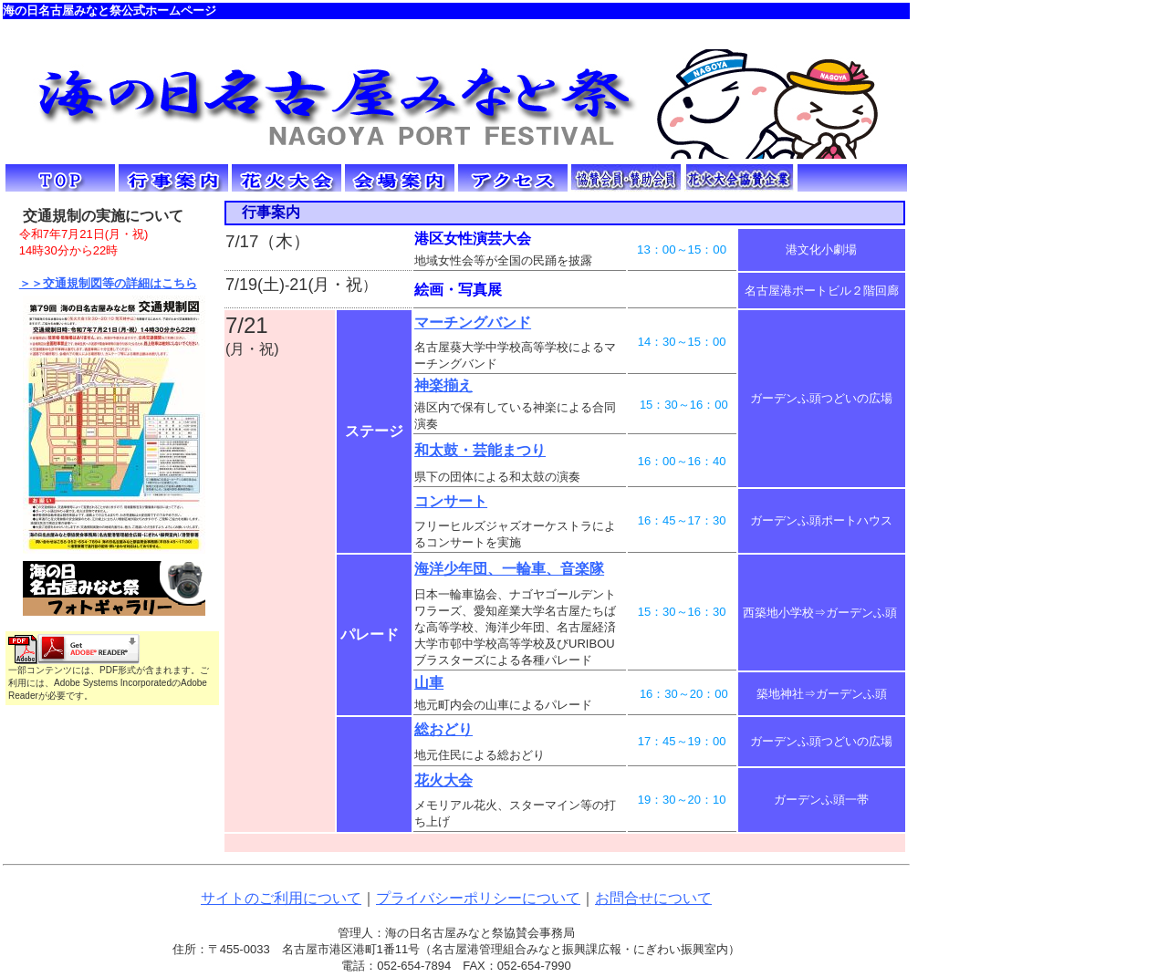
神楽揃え (443, 385)
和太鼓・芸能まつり (480, 450)
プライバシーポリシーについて (478, 898)
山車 (428, 683)
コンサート (450, 501)
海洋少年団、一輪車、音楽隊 (509, 569)
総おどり (443, 729)
